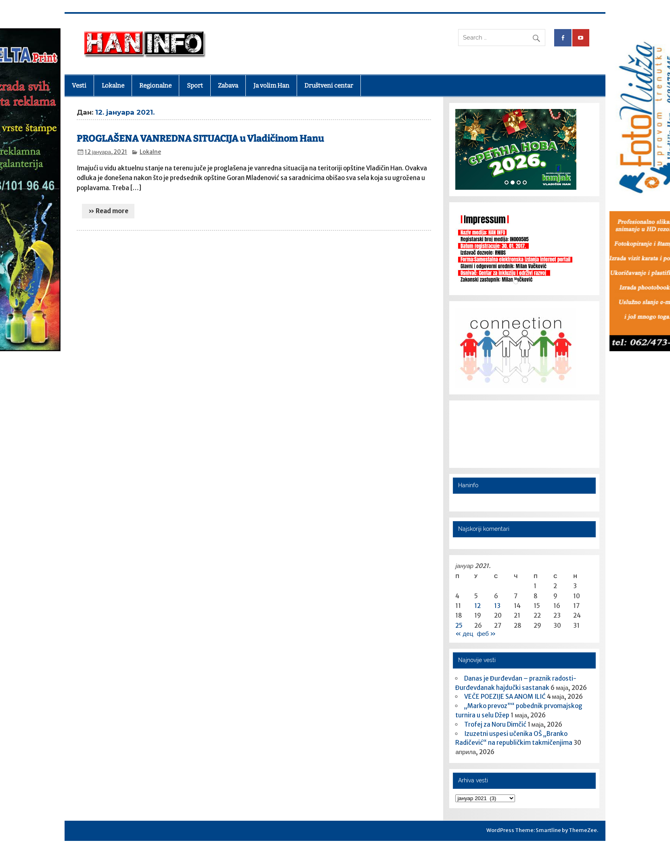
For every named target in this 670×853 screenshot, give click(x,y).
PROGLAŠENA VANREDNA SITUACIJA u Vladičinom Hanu (200, 138)
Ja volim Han (271, 85)
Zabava (228, 85)
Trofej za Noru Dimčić (495, 724)
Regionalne (155, 85)
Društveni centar (328, 85)
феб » (486, 633)
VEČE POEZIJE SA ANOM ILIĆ (505, 696)
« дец (464, 633)
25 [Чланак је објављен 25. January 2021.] (459, 625)
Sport (195, 85)
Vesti (79, 85)
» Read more (108, 211)
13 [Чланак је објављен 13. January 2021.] (497, 606)
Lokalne (113, 85)
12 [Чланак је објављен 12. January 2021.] (477, 606)
